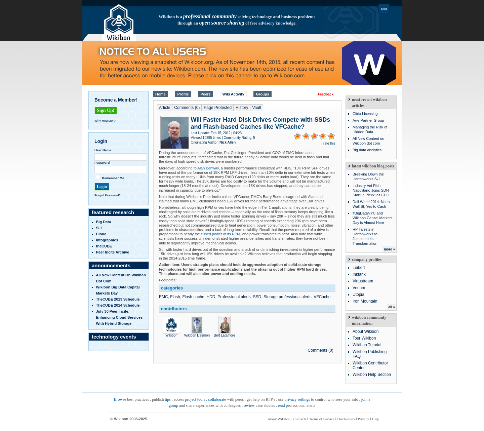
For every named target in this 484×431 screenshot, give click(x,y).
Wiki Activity (233, 94)
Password (102, 162)
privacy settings (297, 399)
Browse (120, 399)
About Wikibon (365, 331)
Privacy (363, 419)
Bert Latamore (224, 333)
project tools (195, 399)
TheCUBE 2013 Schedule (118, 299)
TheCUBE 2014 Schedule (118, 305)
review (249, 405)
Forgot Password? (107, 195)
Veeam (359, 287)
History (242, 107)
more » (389, 249)
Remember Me (113, 178)
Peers (206, 94)
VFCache (322, 297)
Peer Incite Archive (112, 252)
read (281, 405)
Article (164, 107)
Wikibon (171, 333)
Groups (262, 94)
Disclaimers (346, 419)
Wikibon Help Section (372, 374)
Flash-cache (193, 297)
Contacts (300, 419)
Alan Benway (207, 168)
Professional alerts (234, 297)
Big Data (103, 222)
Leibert (359, 267)
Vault (256, 107)
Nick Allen (227, 142)
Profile (183, 94)
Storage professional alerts (288, 297)
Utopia (358, 294)
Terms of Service (321, 419)
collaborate (217, 399)
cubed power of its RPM (220, 234)
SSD (257, 297)
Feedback (325, 94)
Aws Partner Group (368, 120)
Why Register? (105, 120)
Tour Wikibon (364, 338)
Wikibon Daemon (197, 333)
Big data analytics (367, 150)
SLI (99, 228)
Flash (175, 297)
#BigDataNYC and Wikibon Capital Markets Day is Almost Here (373, 218)
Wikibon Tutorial (367, 345)
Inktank (359, 274)
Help (375, 419)
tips (167, 399)
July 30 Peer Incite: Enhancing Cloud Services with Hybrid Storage (119, 317)
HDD (210, 297)
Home (160, 94)
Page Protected (218, 107)
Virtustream (363, 281)
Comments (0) (187, 107)
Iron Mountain (365, 301)
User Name (102, 150)
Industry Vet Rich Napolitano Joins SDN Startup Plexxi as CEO (371, 190)
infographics (107, 240)
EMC (163, 297)
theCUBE (104, 246)
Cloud (101, 234)
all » (392, 307)
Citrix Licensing (365, 114)
